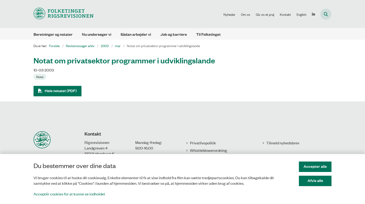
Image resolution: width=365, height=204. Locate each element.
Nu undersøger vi (96, 34)
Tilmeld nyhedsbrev (282, 142)
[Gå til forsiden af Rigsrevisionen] (64, 14)
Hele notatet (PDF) (61, 90)
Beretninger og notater (53, 34)
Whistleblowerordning (208, 150)
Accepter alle (315, 166)
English (301, 14)
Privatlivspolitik (203, 142)
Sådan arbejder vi (136, 34)
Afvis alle (315, 180)
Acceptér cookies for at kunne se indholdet (69, 193)
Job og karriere (173, 34)
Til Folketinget (208, 34)
